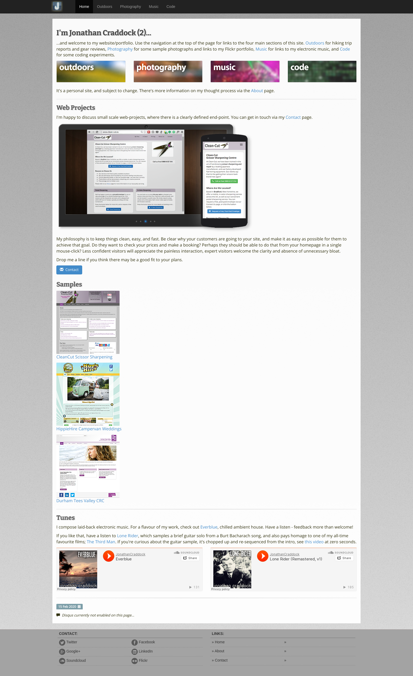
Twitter (68, 642)
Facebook (143, 642)
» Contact (220, 660)
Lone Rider (127, 536)
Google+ (69, 651)
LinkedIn (142, 651)
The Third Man (101, 542)
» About (218, 651)
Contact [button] (69, 269)
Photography (130, 6)
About (257, 90)
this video (314, 542)
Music (154, 6)
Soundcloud (72, 660)
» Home (218, 642)
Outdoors (104, 6)
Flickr (139, 660)
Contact (293, 117)
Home (84, 6)
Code (170, 6)
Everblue (209, 527)
